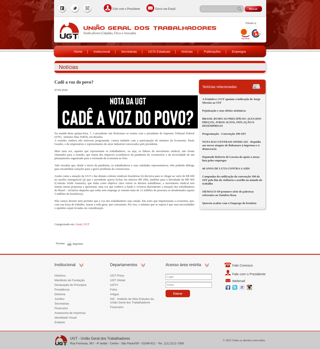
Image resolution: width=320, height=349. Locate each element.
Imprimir (78, 243)
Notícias (187, 51)
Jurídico (59, 299)
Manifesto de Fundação (69, 280)
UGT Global (117, 280)
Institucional (102, 51)
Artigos (114, 294)
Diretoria (59, 294)
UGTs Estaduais (159, 51)
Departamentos (123, 265)
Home (78, 51)
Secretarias (129, 51)
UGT (87, 224)
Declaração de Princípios (70, 285)
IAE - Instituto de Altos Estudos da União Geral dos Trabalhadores (132, 300)
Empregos (239, 51)
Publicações (212, 51)
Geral (79, 224)
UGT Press (117, 275)
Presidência (62, 289)
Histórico (60, 275)
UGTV (114, 285)
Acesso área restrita (183, 265)
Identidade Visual (65, 317)
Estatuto (59, 322)
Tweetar (60, 243)
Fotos (113, 289)
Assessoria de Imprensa (69, 313)
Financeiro (61, 308)
